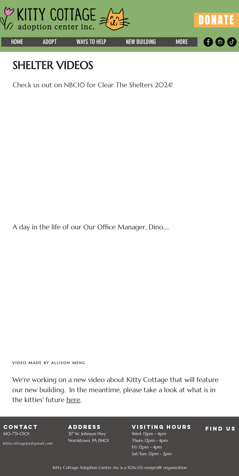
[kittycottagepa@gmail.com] (29, 443)
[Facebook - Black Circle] (208, 42)
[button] (17, 42)
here (73, 400)
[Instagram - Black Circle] (220, 42)
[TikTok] (232, 42)
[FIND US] (221, 428)
